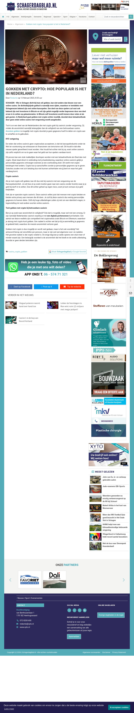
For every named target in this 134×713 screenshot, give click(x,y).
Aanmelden (74, 694)
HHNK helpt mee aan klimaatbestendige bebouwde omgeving (115, 561)
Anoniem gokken (13, 131)
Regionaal (47, 17)
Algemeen (15, 17)
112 (7, 17)
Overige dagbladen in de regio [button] (111, 672)
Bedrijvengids (26, 17)
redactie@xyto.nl (27, 681)
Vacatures (82, 17)
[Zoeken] (131, 17)
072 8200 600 (25, 678)
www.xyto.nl (25, 684)
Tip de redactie (72, 286)
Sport (65, 17)
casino (11, 252)
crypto (17, 252)
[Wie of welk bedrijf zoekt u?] (112, 39)
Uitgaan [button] (72, 17)
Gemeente (37, 17)
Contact (92, 17)
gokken (24, 252)
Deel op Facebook (20, 286)
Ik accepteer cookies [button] (119, 707)
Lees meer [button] (9, 709)
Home (9, 24)
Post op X (46, 286)
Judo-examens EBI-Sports (114, 493)
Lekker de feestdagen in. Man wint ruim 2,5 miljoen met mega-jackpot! (72, 306)
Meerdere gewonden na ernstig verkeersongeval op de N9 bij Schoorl (114, 505)
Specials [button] (56, 17)
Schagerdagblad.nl (37, 5)
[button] (7, 637)
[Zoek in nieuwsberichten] (116, 17)
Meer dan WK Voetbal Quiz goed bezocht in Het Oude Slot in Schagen (114, 537)
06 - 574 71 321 (56, 274)
